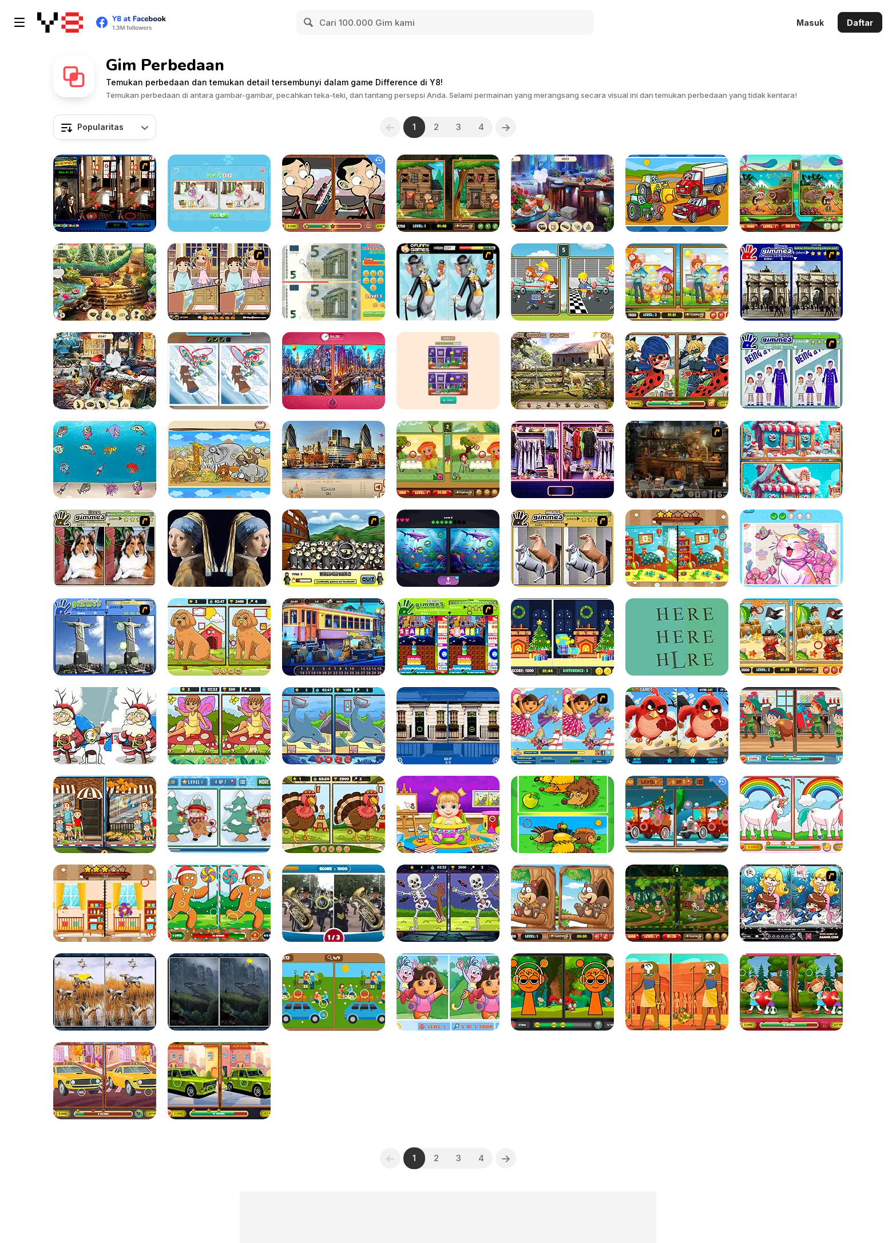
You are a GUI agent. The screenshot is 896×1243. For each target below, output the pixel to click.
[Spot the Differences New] (333, 992)
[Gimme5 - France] (791, 282)
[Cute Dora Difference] (562, 725)
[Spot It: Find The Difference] (791, 548)
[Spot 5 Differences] (448, 459)
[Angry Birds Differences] (676, 725)
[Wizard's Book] (676, 459)
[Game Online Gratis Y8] (60, 22)
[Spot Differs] (219, 193)
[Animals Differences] (562, 814)
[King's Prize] (104, 282)
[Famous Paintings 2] (219, 548)
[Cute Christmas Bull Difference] (219, 814)
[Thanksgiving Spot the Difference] (333, 814)
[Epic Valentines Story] (333, 370)
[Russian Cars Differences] (219, 1080)
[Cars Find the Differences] (104, 1080)
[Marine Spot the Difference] (333, 725)
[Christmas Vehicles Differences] (676, 814)
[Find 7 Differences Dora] (448, 992)
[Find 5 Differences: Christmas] (104, 725)
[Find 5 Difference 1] (676, 193)
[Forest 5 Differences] (219, 992)
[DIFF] (676, 637)
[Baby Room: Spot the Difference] (104, 903)
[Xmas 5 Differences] (562, 637)
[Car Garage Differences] (562, 282)
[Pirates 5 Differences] (791, 637)
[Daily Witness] (104, 193)
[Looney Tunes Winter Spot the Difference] (219, 370)
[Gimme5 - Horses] (562, 548)
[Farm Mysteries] (562, 370)
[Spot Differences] (448, 370)
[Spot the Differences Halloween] (448, 193)
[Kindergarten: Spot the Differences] (676, 548)
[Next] (505, 127)
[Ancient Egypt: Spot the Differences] (676, 992)
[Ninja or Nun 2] (333, 548)
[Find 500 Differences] (448, 725)
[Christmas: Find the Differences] (791, 725)
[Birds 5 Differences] (104, 992)
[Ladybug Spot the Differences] (676, 370)
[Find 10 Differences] (219, 459)
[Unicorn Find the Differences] (791, 814)
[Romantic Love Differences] (791, 992)
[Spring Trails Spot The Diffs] (219, 725)
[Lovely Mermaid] (791, 903)
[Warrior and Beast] (791, 193)
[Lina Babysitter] (448, 814)
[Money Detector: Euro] (333, 282)
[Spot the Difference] (333, 903)
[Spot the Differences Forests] (676, 903)
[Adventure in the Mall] (562, 459)
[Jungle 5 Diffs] (562, 903)
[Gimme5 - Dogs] (104, 548)
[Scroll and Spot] (791, 459)
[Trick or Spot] (448, 903)
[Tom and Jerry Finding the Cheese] (448, 282)
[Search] (309, 22)
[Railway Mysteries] (333, 637)
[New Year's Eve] (104, 370)
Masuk (810, 22)
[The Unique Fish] (104, 459)
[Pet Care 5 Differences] (676, 282)
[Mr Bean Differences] (333, 193)
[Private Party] (562, 193)
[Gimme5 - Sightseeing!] (104, 637)
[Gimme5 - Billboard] (791, 370)
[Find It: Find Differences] (448, 548)
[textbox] (105, 127)
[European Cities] (333, 459)
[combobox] (104, 127)
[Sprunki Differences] (562, 992)
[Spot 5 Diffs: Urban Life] (104, 814)
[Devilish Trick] (219, 282)
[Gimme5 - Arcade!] (448, 637)
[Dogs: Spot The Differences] (219, 637)
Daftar (860, 22)
